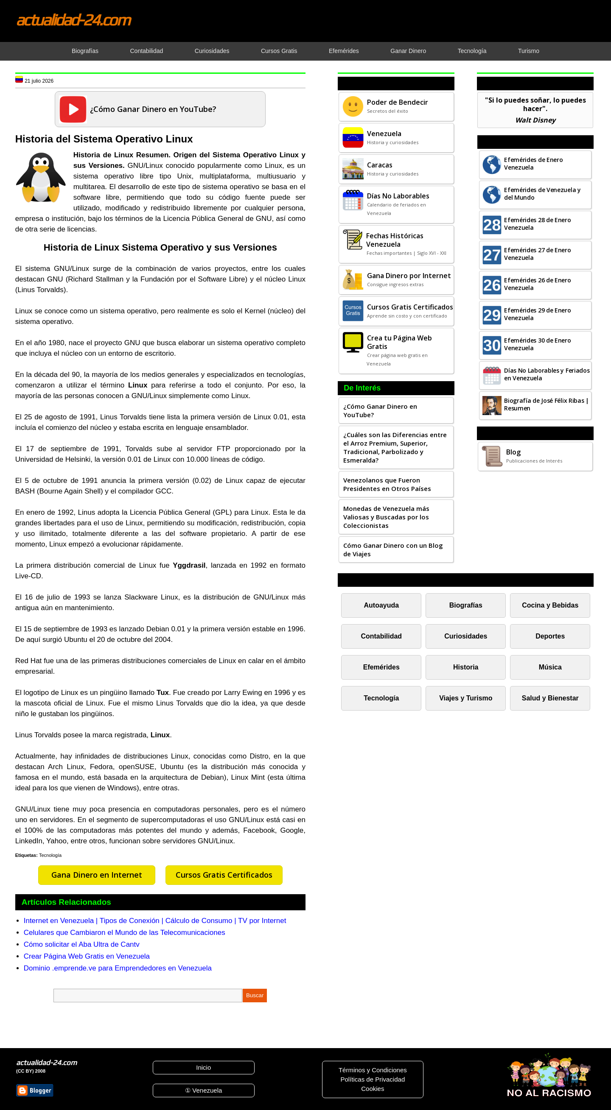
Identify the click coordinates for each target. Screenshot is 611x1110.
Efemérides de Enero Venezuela (533, 163)
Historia (465, 667)
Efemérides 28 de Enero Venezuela (537, 223)
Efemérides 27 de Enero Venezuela (537, 254)
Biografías (465, 605)
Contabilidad (381, 636)
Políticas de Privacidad (372, 1079)
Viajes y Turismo (465, 698)
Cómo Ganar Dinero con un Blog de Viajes (393, 549)
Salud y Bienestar (550, 698)
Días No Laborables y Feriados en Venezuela (546, 374)
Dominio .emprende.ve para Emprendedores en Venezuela (118, 968)
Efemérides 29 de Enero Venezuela (537, 314)
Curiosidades (465, 636)
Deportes (550, 636)
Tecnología (50, 855)
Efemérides (381, 667)
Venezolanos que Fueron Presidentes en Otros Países (387, 484)
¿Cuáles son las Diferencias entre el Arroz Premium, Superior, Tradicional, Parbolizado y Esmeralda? (395, 447)
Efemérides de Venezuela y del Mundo (542, 193)
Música (550, 667)
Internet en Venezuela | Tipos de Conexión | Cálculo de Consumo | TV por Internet (155, 921)
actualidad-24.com (72, 19)
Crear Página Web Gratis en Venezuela (87, 956)
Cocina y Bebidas (550, 605)
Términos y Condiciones (373, 1070)
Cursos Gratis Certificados (224, 875)
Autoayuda (381, 605)
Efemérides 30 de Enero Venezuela (537, 344)
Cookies (372, 1088)
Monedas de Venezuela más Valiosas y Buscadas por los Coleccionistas (386, 517)
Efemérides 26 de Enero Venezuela (537, 284)
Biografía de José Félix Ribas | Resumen (546, 404)
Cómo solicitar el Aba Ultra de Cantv (82, 944)
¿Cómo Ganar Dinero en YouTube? (380, 410)
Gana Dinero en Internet (96, 875)
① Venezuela (203, 1090)
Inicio (203, 1067)
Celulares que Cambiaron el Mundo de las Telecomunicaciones (124, 933)
